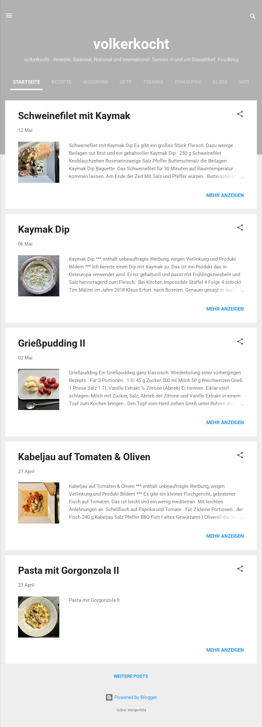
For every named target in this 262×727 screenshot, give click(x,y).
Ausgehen (95, 82)
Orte (125, 82)
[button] (240, 115)
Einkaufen (188, 82)
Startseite (26, 82)
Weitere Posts (131, 676)
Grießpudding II (51, 343)
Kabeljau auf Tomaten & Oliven (84, 456)
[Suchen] (253, 17)
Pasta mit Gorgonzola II (68, 570)
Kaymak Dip (44, 229)
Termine (153, 82)
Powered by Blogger (131, 697)
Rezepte (62, 82)
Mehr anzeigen (225, 195)
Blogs (220, 82)
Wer (244, 82)
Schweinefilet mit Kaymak (74, 115)
